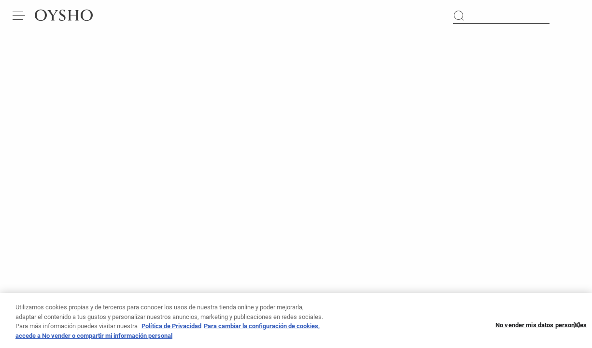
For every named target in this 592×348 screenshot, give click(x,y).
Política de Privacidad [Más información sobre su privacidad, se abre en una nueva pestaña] (171, 329)
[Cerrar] (576, 327)
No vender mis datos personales (541, 328)
